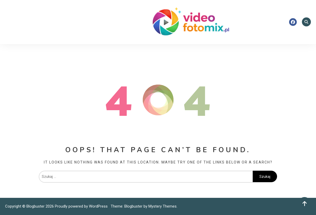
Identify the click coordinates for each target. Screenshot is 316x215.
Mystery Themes (162, 206)
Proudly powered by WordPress (82, 206)
